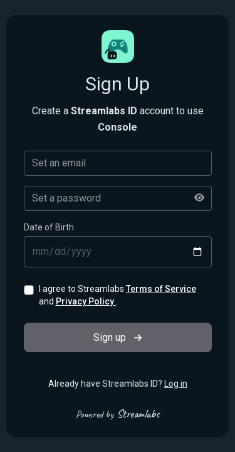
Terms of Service (161, 289)
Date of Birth (49, 227)
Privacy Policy (86, 301)
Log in (175, 384)
